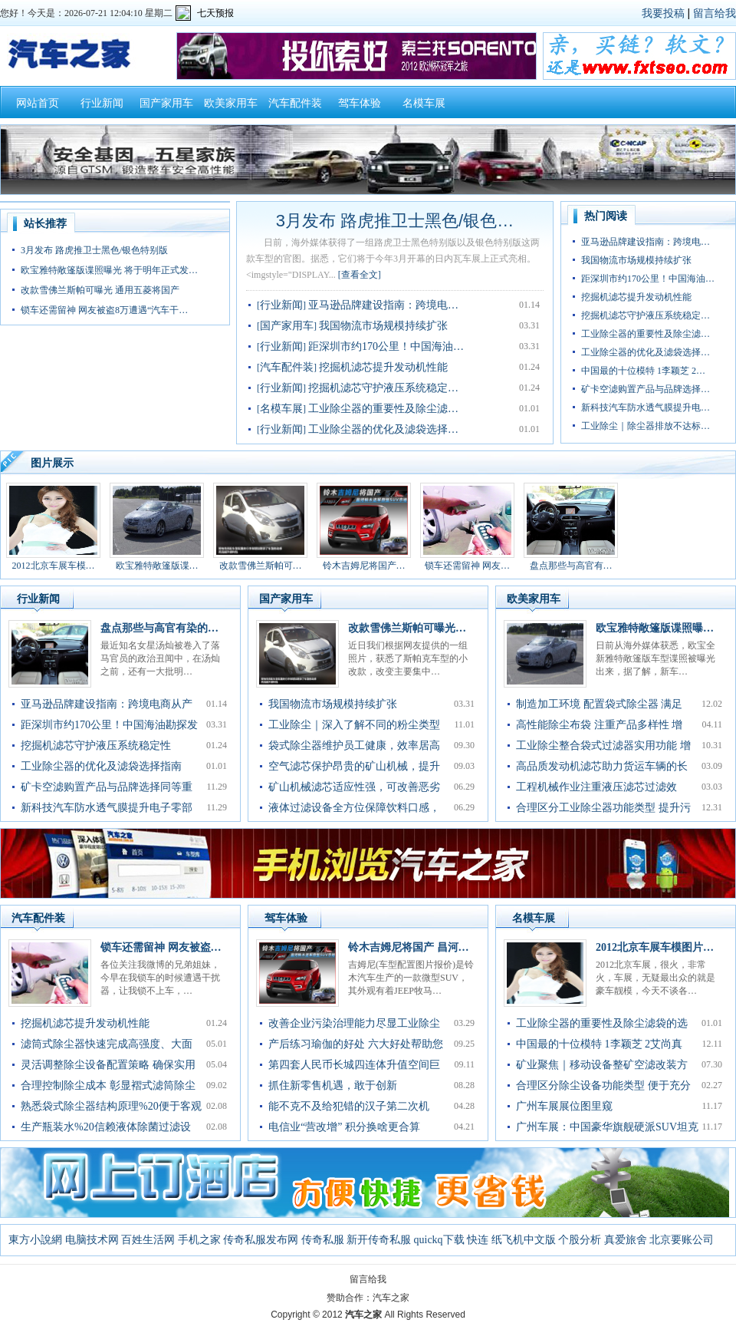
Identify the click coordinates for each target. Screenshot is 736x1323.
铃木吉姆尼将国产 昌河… (408, 947)
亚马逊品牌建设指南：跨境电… (383, 305)
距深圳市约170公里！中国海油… (386, 346)
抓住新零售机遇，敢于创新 (332, 1085)
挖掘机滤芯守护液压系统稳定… (383, 388)
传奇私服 (322, 1239)
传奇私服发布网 (260, 1239)
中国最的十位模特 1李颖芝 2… (643, 370)
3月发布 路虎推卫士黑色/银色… (395, 220)
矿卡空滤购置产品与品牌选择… (645, 389)
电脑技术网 (92, 1239)
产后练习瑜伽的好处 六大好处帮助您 (355, 1044)
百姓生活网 (148, 1239)
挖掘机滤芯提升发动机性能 (383, 367)
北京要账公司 (681, 1239)
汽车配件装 (295, 103)
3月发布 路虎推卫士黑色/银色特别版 (94, 250)
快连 (477, 1239)
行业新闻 (101, 103)
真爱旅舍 (625, 1239)
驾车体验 (359, 103)
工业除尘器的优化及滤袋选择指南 (101, 766)
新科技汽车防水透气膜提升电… (645, 407)
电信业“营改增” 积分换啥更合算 (344, 1127)
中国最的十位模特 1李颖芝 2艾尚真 (599, 1044)
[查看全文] (359, 274)
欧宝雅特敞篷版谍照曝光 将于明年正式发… (109, 270)
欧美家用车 (231, 103)
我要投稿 (663, 13)
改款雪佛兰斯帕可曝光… (407, 628)
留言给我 (714, 13)
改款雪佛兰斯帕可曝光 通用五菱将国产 (100, 290)
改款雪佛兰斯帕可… (260, 565)
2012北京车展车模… (53, 565)
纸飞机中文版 (523, 1239)
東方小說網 (35, 1239)
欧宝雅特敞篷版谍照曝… (655, 628)
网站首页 (37, 103)
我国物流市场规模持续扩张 (383, 326)
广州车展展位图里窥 (564, 1106)
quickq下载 (439, 1239)
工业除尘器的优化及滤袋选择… (383, 429)
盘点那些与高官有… (571, 565)
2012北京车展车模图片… (655, 947)
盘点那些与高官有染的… (159, 628)
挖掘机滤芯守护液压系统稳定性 (96, 745)
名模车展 (423, 103)
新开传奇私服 (379, 1239)
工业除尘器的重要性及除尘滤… (383, 408)
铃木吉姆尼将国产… (364, 565)
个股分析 (579, 1239)
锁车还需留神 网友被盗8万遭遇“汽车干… (104, 310)
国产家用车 (166, 103)
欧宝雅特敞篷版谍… (157, 565)
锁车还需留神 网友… (467, 565)
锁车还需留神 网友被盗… (161, 947)
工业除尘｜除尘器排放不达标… (645, 426)
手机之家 (199, 1239)
